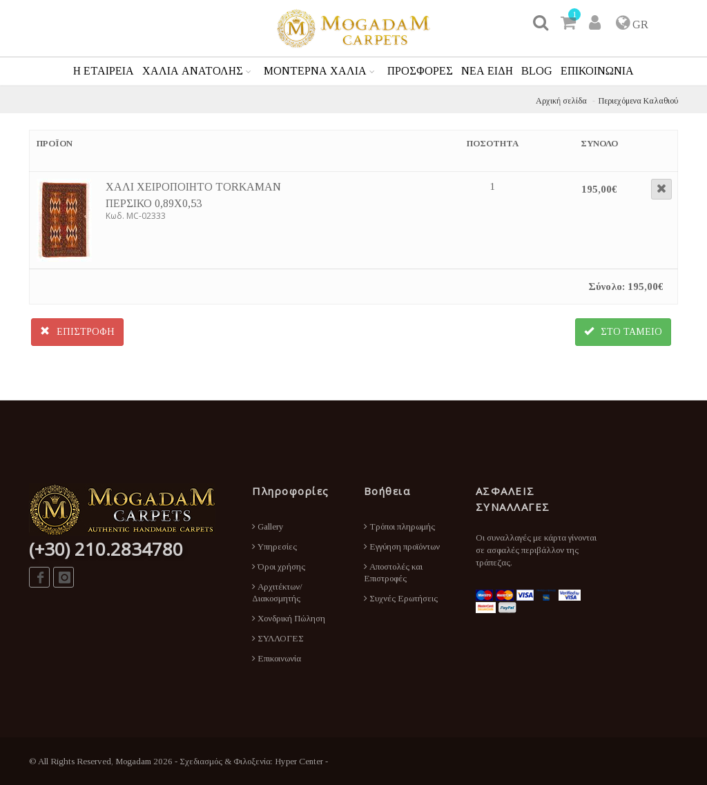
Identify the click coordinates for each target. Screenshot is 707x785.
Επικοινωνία (276, 658)
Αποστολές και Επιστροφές (393, 572)
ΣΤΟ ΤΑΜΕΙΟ (623, 331)
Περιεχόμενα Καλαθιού (638, 101)
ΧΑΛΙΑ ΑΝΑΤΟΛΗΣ (192, 71)
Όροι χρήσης (278, 566)
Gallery (268, 526)
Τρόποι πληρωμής (399, 526)
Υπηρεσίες (274, 546)
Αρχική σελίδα (561, 101)
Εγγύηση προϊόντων (402, 546)
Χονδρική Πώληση (288, 618)
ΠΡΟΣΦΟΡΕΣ (420, 71)
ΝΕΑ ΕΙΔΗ (487, 71)
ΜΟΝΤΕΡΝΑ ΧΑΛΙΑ (315, 71)
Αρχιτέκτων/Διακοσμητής (277, 592)
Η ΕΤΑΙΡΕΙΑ (103, 71)
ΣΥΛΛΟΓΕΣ (278, 638)
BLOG (536, 71)
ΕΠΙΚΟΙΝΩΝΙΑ (597, 71)
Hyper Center (299, 761)
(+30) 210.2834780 (106, 548)
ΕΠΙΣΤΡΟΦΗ (77, 331)
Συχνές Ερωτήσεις (401, 598)
